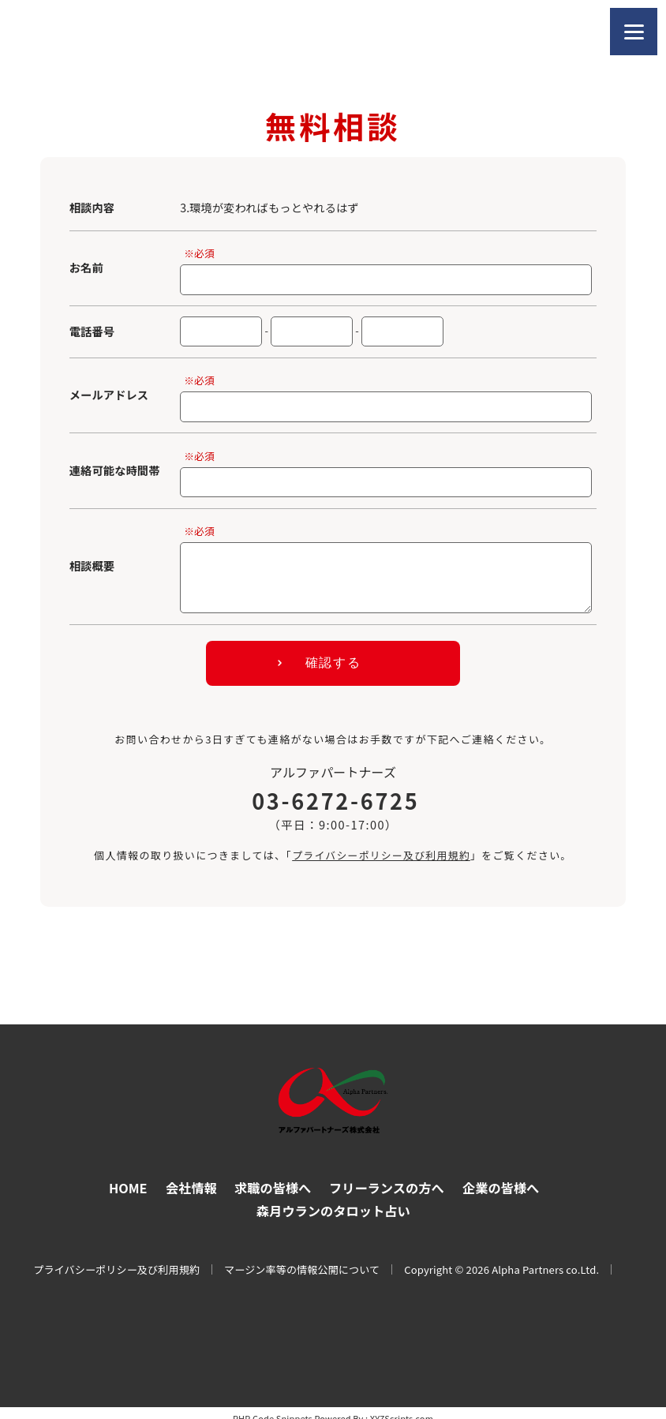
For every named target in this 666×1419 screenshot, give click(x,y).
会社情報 (188, 1175)
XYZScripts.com (401, 1407)
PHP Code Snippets (272, 1407)
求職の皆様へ (271, 1175)
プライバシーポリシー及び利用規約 (380, 844)
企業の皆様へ (504, 1175)
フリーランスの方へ (388, 1175)
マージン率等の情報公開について (302, 1258)
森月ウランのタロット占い (333, 1198)
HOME (124, 1175)
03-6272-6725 (335, 790)
